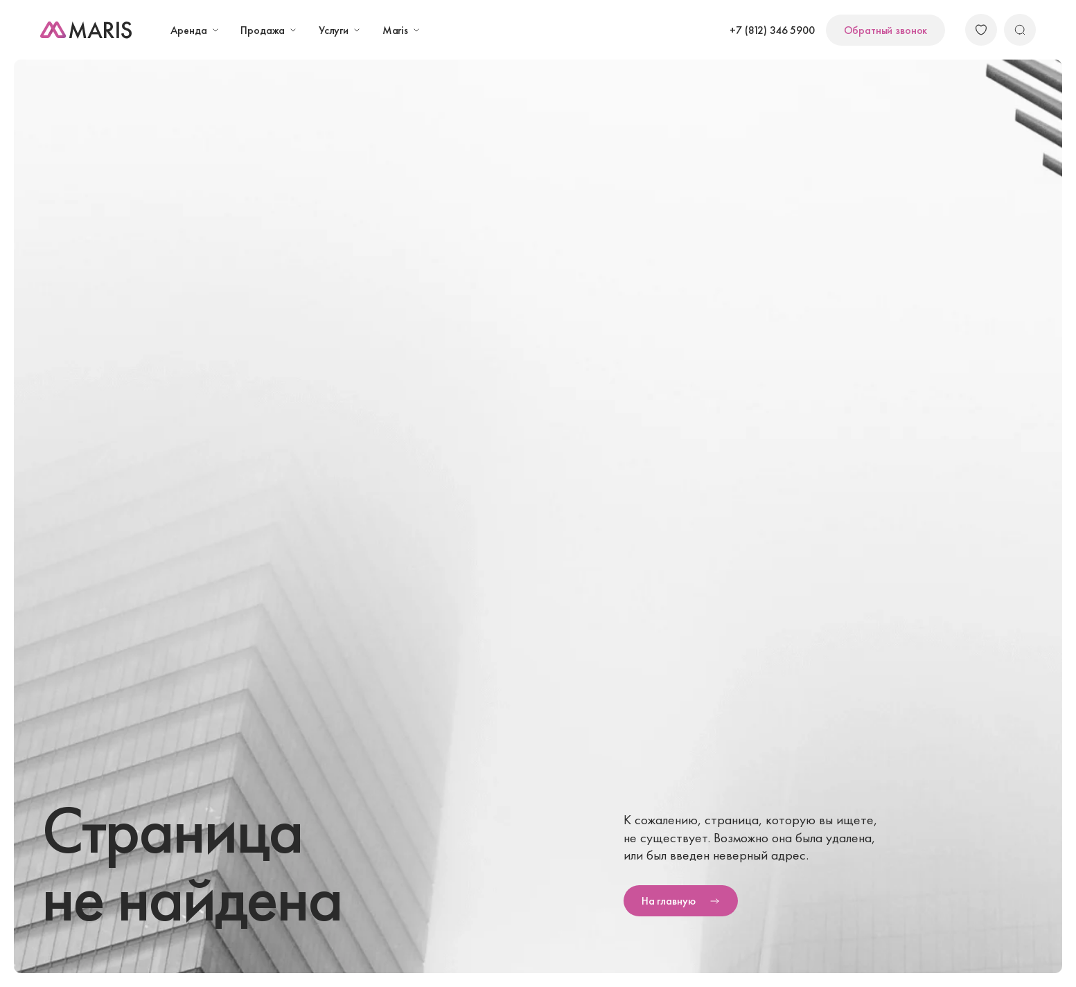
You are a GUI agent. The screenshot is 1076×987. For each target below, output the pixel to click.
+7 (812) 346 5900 (772, 30)
